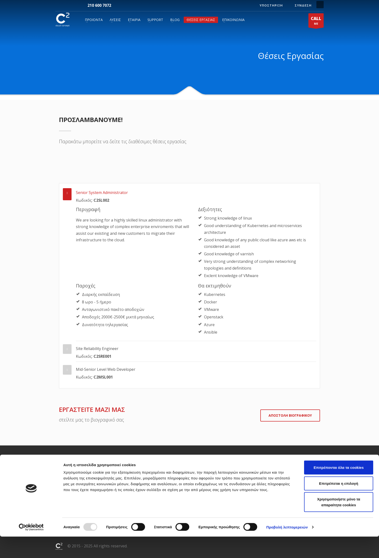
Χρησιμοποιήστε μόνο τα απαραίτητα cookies (338, 523)
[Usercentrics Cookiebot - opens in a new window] (31, 548)
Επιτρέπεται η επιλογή (338, 505)
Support (155, 19)
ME (316, 22)
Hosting (116, 471)
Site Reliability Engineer (97, 348)
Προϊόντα (94, 19)
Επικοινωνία (233, 19)
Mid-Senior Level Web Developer (105, 369)
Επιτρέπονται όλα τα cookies (338, 489)
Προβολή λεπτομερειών (287, 548)
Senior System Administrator (102, 192)
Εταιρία (134, 19)
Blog (175, 19)
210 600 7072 (99, 5)
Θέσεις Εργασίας (201, 19)
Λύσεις (115, 19)
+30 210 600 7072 (277, 471)
